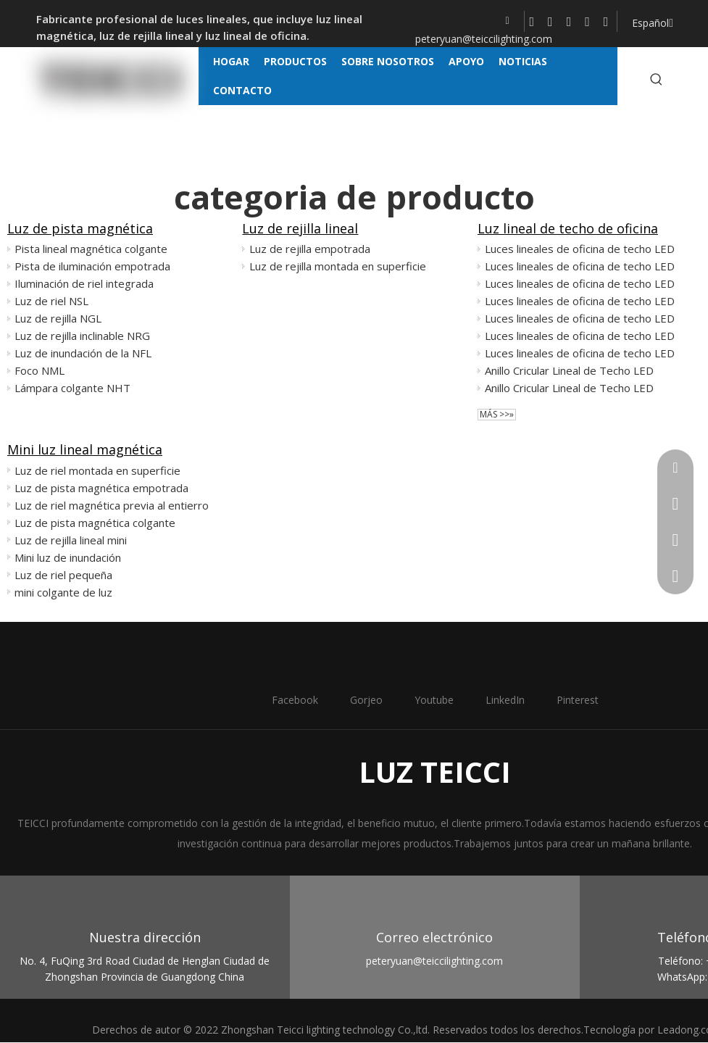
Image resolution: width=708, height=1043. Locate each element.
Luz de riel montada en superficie (97, 470)
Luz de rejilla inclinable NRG (82, 335)
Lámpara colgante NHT (72, 388)
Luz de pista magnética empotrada (101, 488)
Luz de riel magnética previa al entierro (111, 505)
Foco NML (39, 370)
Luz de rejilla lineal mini (70, 540)
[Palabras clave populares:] (656, 79)
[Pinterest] (606, 21)
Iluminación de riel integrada (84, 283)
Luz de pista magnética (80, 228)
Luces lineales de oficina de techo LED (580, 248)
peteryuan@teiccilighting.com (483, 39)
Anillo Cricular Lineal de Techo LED (569, 370)
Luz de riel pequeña (63, 575)
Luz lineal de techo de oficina (568, 228)
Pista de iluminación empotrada (92, 266)
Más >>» (497, 414)
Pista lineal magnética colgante (90, 248)
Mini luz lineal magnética (84, 449)
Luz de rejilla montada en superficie (337, 266)
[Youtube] (569, 21)
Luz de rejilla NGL (57, 318)
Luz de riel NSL (51, 301)
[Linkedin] (587, 21)
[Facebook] (532, 21)
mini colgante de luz (63, 592)
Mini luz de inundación (67, 557)
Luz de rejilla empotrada (309, 248)
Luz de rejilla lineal (300, 228)
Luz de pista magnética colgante (94, 522)
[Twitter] (550, 21)
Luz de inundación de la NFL (82, 353)
